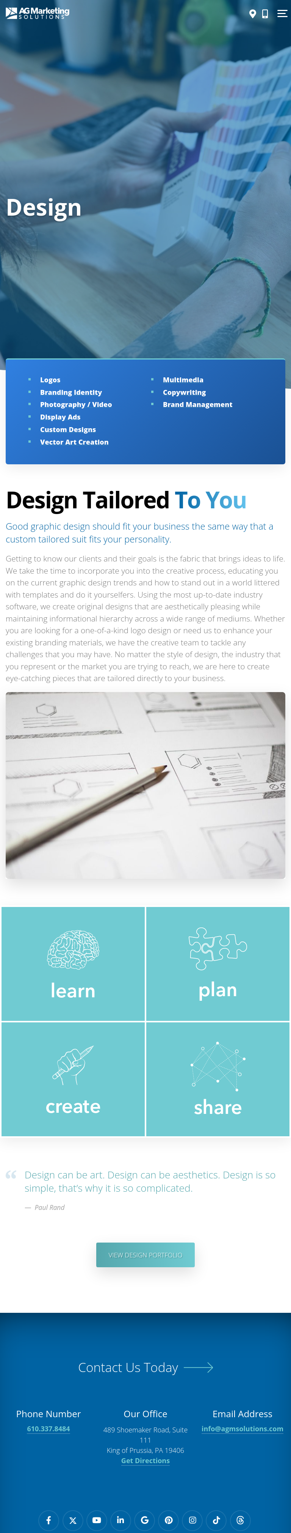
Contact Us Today (127, 1369)
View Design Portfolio (145, 1255)
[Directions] (250, 13)
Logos (50, 379)
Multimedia (183, 379)
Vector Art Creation (74, 441)
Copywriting (184, 392)
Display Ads (60, 416)
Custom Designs (68, 429)
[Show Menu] (281, 13)
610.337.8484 (48, 1431)
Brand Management (198, 404)
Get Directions (145, 1463)
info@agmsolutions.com (242, 1431)
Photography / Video (76, 404)
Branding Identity (71, 392)
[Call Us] (263, 13)
